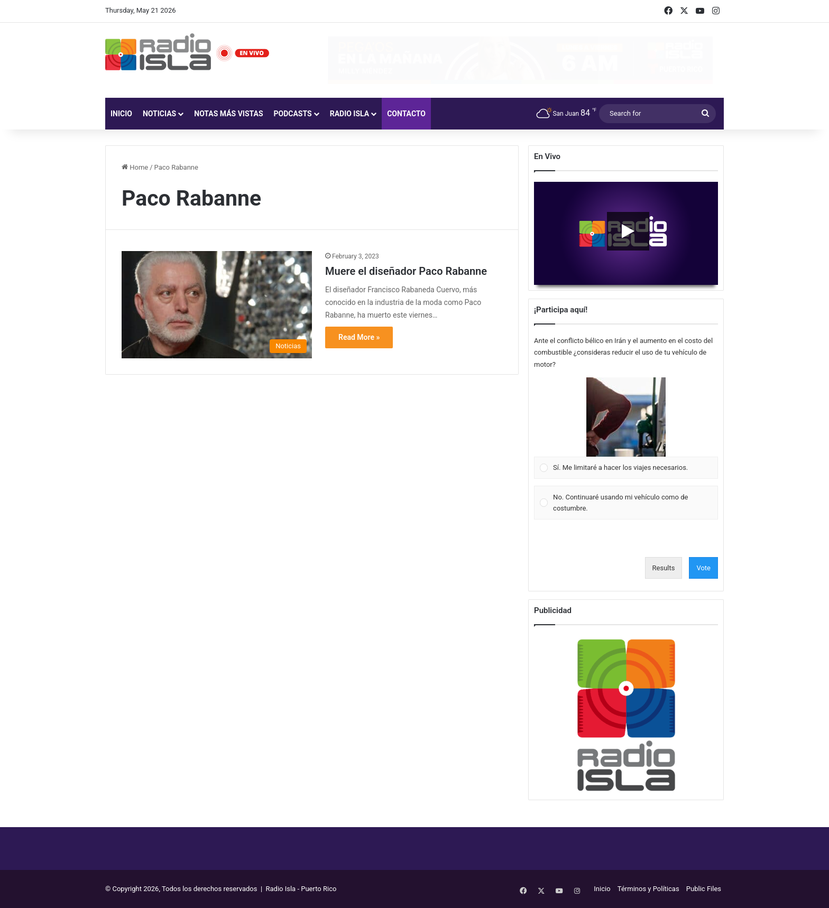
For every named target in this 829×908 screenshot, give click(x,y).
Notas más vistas (228, 113)
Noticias (159, 113)
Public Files (703, 889)
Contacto (406, 113)
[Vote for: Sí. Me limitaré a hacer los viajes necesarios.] (626, 428)
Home (135, 167)
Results (663, 568)
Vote (703, 568)
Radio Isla (350, 113)
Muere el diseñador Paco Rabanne (406, 271)
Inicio (121, 113)
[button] (626, 417)
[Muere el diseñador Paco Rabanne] (217, 304)
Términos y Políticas (648, 889)
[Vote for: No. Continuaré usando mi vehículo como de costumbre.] (626, 503)
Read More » (359, 337)
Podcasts (293, 113)
